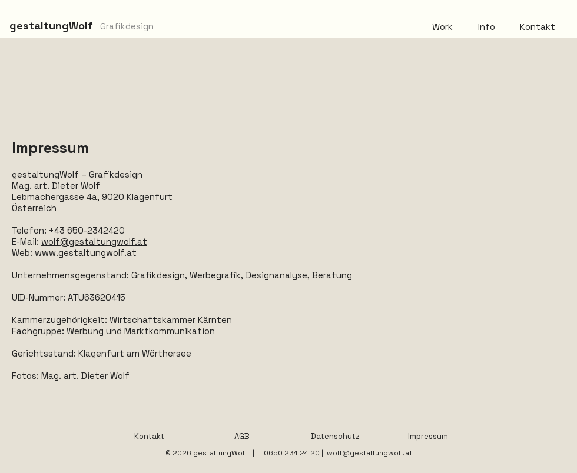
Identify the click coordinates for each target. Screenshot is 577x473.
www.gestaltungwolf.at (86, 252)
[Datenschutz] (335, 436)
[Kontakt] (148, 436)
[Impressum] (428, 436)
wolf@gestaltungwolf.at (94, 241)
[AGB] (241, 436)
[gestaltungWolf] (51, 26)
